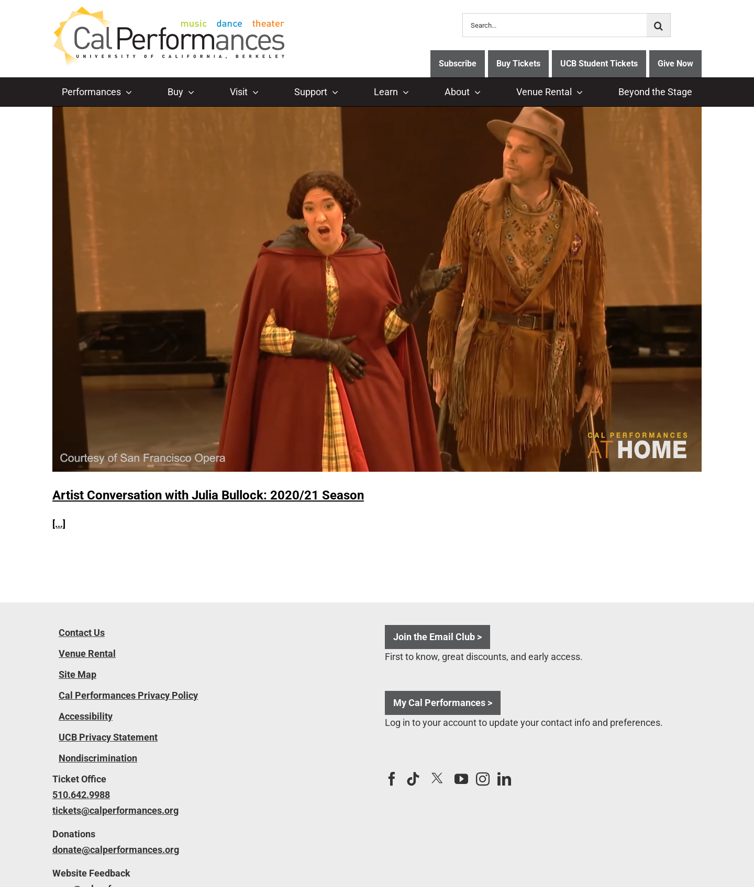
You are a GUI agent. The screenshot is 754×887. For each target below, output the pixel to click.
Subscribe (457, 64)
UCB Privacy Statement (108, 737)
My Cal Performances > (442, 702)
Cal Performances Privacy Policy (128, 695)
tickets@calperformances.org (115, 810)
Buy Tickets (518, 64)
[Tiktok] (413, 779)
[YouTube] (461, 779)
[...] (58, 523)
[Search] (659, 25)
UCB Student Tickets (599, 64)
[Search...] (554, 25)
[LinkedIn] (504, 779)
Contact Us (82, 632)
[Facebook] (391, 779)
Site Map (77, 674)
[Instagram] (483, 779)
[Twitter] (437, 778)
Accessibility (86, 716)
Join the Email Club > (437, 636)
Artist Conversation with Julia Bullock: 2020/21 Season (208, 495)
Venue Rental (87, 653)
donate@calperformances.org (115, 849)
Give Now (675, 64)
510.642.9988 (81, 794)
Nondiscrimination (98, 758)
